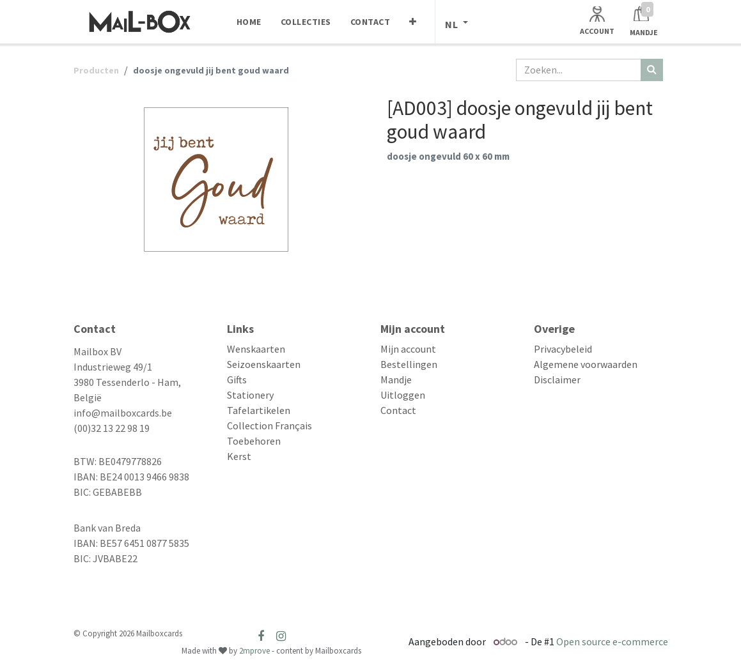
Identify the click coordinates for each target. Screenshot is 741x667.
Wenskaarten (256, 348)
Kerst (239, 456)
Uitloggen (402, 394)
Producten (96, 70)
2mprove (254, 650)
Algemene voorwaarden (585, 364)
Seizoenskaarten (263, 364)
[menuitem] (249, 22)
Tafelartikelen (258, 410)
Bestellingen (408, 364)
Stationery (250, 394)
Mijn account (408, 348)
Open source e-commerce (612, 641)
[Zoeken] (652, 70)
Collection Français (269, 425)
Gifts (237, 379)
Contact (398, 410)
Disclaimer (557, 379)
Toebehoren (254, 440)
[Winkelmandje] (644, 21)
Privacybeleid (563, 348)
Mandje (396, 379)
